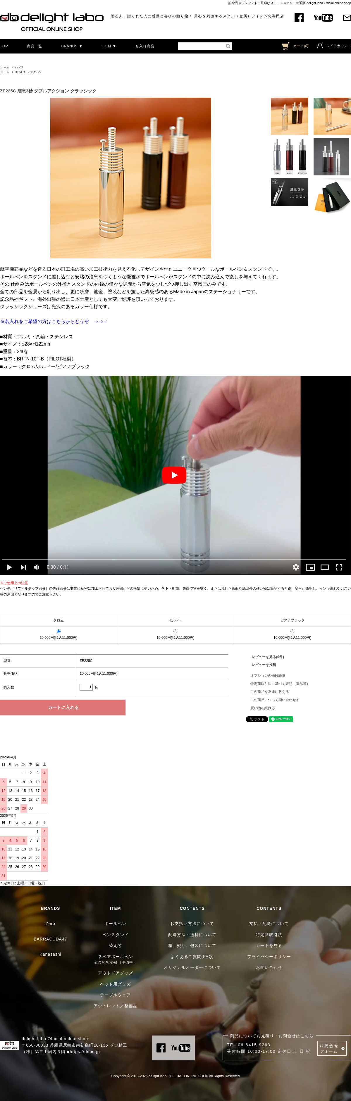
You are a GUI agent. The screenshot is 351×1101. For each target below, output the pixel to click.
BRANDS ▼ (71, 46)
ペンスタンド (115, 934)
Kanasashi (50, 954)
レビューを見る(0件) (268, 657)
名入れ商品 (144, 46)
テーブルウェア (115, 995)
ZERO (19, 67)
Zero (50, 923)
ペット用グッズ (115, 984)
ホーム (5, 67)
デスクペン (34, 72)
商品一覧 (34, 46)
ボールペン (115, 923)
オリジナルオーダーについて (192, 967)
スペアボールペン (115, 956)
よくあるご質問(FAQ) (192, 956)
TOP (4, 46)
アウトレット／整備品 (115, 1005)
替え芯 (115, 945)
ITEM (18, 72)
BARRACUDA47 (50, 939)
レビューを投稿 (264, 665)
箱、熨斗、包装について (192, 945)
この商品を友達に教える (269, 692)
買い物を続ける (262, 708)
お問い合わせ (269, 967)
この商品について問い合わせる (275, 700)
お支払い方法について (192, 923)
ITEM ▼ (109, 46)
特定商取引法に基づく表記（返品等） (280, 684)
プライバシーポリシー (269, 956)
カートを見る (269, 945)
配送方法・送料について (192, 934)
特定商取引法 (269, 934)
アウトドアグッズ (115, 973)
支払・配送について (269, 923)
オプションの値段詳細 (267, 676)
